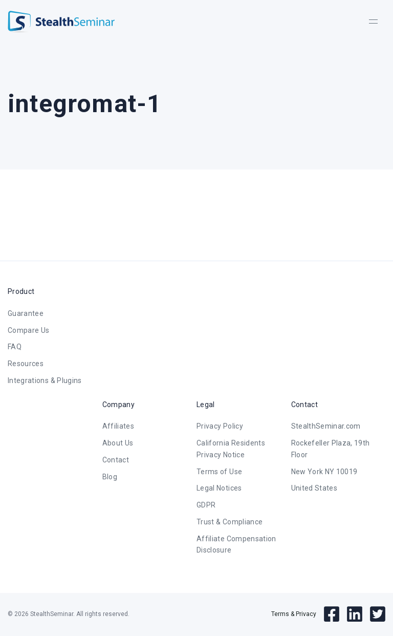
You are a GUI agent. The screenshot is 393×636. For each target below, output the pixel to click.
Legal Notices (219, 488)
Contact (115, 460)
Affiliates (118, 426)
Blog (109, 477)
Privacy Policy (219, 426)
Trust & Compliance (229, 522)
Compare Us (29, 330)
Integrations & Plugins (45, 380)
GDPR (205, 505)
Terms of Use (219, 472)
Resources (25, 363)
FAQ (14, 347)
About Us (118, 443)
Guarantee (25, 313)
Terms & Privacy (293, 614)
